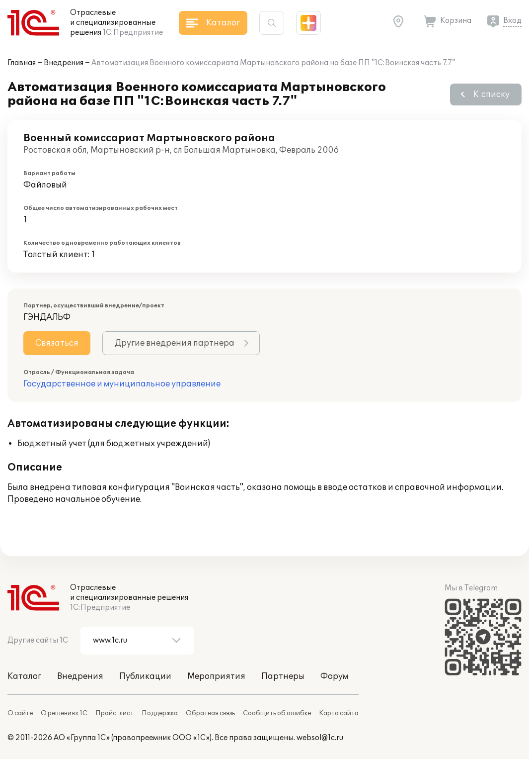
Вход (512, 20)
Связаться (56, 343)
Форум (334, 676)
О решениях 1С (64, 713)
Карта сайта (339, 713)
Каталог (24, 676)
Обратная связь (210, 713)
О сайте (20, 713)
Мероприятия (216, 676)
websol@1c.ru (320, 738)
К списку (491, 94)
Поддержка (160, 713)
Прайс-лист (114, 713)
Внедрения (63, 63)
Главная (21, 63)
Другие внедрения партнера (174, 343)
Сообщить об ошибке (277, 713)
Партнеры (282, 676)
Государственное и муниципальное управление (122, 384)
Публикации (145, 676)
